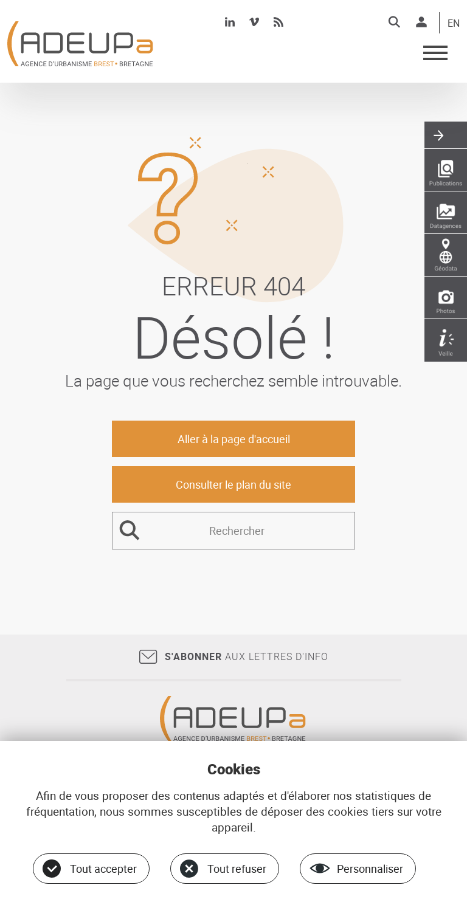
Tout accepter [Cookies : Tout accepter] (103, 868)
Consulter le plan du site (233, 484)
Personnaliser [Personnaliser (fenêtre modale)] (370, 868)
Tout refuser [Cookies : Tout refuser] (236, 868)
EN (454, 24)
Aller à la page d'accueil (234, 439)
